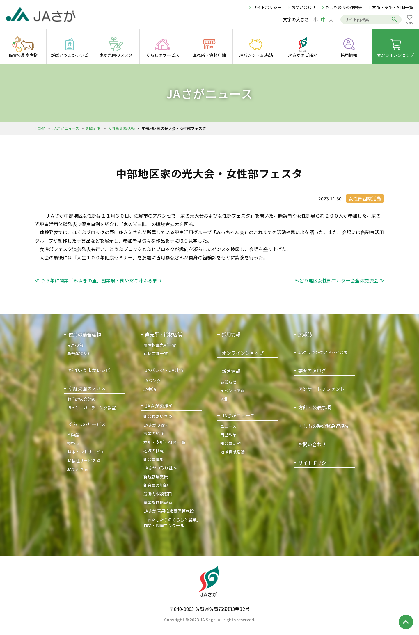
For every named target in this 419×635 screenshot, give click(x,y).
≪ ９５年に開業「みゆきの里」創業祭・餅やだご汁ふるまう (98, 280)
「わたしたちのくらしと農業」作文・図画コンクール (171, 522)
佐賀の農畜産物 (84, 334)
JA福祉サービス (81, 460)
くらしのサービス (87, 424)
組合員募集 (153, 459)
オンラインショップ (243, 353)
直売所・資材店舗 (163, 334)
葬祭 (71, 443)
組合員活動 (230, 443)
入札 (224, 399)
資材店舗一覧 (155, 353)
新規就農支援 (155, 476)
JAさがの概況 (155, 425)
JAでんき (75, 469)
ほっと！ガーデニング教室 (91, 407)
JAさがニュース (65, 128)
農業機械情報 (155, 502)
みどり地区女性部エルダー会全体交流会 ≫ (339, 280)
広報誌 (305, 334)
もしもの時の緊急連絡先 (323, 426)
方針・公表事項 (314, 407)
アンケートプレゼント (321, 389)
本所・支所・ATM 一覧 (164, 442)
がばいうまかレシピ (89, 370)
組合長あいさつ (157, 416)
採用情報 (231, 334)
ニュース (228, 426)
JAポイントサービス (85, 452)
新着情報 (231, 371)
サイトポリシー (267, 7)
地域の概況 (153, 450)
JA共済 (149, 389)
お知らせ (228, 382)
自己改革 (228, 434)
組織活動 (93, 128)
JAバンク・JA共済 (164, 370)
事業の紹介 (153, 433)
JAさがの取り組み (160, 468)
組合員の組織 (155, 485)
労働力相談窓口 (157, 494)
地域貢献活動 (232, 452)
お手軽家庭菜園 (81, 399)
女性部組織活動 (121, 128)
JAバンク (152, 380)
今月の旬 (75, 345)
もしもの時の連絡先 (344, 7)
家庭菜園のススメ (87, 388)
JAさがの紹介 (159, 406)
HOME (40, 128)
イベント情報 (232, 390)
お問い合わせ (303, 7)
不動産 (73, 434)
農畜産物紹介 (79, 353)
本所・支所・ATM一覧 (392, 7)
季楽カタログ (312, 370)
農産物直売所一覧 (159, 345)
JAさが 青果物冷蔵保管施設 (168, 511)
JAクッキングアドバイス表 (323, 352)
